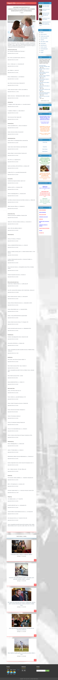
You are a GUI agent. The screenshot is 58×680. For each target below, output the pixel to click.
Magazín (22, 12)
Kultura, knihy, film (44, 34)
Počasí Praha (45, 142)
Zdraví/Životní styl (43, 45)
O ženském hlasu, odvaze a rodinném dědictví (21, 554)
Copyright (21, 678)
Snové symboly (43, 43)
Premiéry (42, 50)
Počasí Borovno (44, 151)
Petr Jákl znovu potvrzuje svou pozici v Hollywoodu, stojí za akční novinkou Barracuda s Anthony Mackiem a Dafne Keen (21, 604)
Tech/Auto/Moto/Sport (44, 48)
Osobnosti (42, 39)
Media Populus (36, 678)
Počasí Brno (45, 146)
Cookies (42, 52)
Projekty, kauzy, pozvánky (45, 36)
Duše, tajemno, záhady (44, 41)
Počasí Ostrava (44, 149)
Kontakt (32, 678)
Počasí (18, 669)
